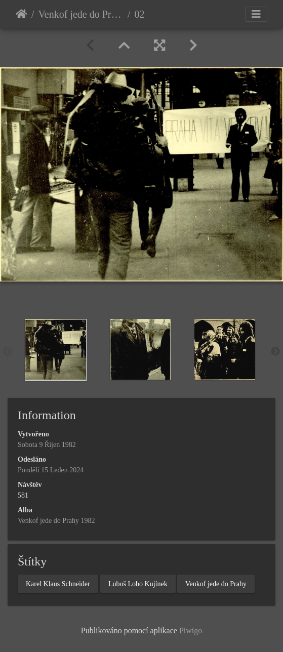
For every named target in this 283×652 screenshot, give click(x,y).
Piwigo (190, 630)
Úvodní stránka (21, 14)
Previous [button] (8, 352)
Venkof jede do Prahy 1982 (81, 14)
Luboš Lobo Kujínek (138, 584)
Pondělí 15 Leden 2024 (51, 470)
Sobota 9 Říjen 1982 (47, 445)
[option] (57, 350)
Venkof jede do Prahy (216, 584)
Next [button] (275, 352)
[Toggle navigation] (256, 14)
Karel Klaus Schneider (58, 584)
